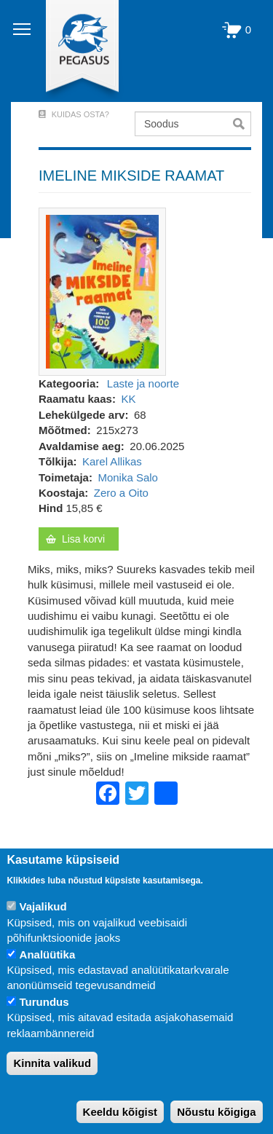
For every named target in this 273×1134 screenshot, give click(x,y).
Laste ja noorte (143, 383)
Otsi (242, 124)
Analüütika (48, 954)
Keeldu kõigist (120, 1112)
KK (128, 399)
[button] (102, 290)
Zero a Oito (121, 493)
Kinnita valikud (52, 1063)
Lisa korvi (83, 539)
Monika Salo (128, 477)
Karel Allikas (112, 461)
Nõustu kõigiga (216, 1112)
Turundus (44, 1002)
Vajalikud (43, 906)
